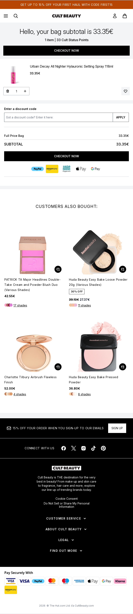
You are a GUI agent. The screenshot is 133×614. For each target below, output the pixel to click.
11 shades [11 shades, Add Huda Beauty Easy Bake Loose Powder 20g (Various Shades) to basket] (84, 305)
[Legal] (66, 540)
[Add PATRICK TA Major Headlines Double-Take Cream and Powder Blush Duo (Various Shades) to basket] (58, 269)
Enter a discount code (20, 109)
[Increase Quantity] (25, 91)
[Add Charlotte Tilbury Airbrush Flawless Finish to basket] (58, 366)
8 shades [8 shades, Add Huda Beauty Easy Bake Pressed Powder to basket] (84, 394)
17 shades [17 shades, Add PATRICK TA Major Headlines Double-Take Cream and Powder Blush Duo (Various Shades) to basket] (20, 305)
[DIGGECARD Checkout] (66, 169)
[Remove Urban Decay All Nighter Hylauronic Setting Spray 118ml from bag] (7, 91)
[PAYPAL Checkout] (37, 169)
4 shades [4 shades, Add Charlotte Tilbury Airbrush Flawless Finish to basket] (19, 394)
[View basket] (125, 16)
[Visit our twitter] (74, 448)
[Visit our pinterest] (103, 448)
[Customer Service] (66, 518)
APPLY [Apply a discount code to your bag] (120, 117)
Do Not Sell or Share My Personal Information (66, 505)
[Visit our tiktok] (93, 448)
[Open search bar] (16, 16)
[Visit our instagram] (83, 448)
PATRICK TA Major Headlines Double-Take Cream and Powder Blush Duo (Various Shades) (32, 285)
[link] (115, 16)
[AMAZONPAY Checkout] (52, 169)
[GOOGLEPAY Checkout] (95, 169)
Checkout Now (66, 50)
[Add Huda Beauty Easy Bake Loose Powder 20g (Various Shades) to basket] (122, 269)
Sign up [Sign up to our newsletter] (117, 428)
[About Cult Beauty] (67, 529)
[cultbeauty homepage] (66, 16)
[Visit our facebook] (64, 448)
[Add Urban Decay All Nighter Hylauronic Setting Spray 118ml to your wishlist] (125, 91)
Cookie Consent (67, 498)
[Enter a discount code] (58, 117)
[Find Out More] (66, 551)
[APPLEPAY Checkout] (81, 169)
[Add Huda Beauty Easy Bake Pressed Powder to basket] (122, 366)
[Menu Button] (5, 16)
